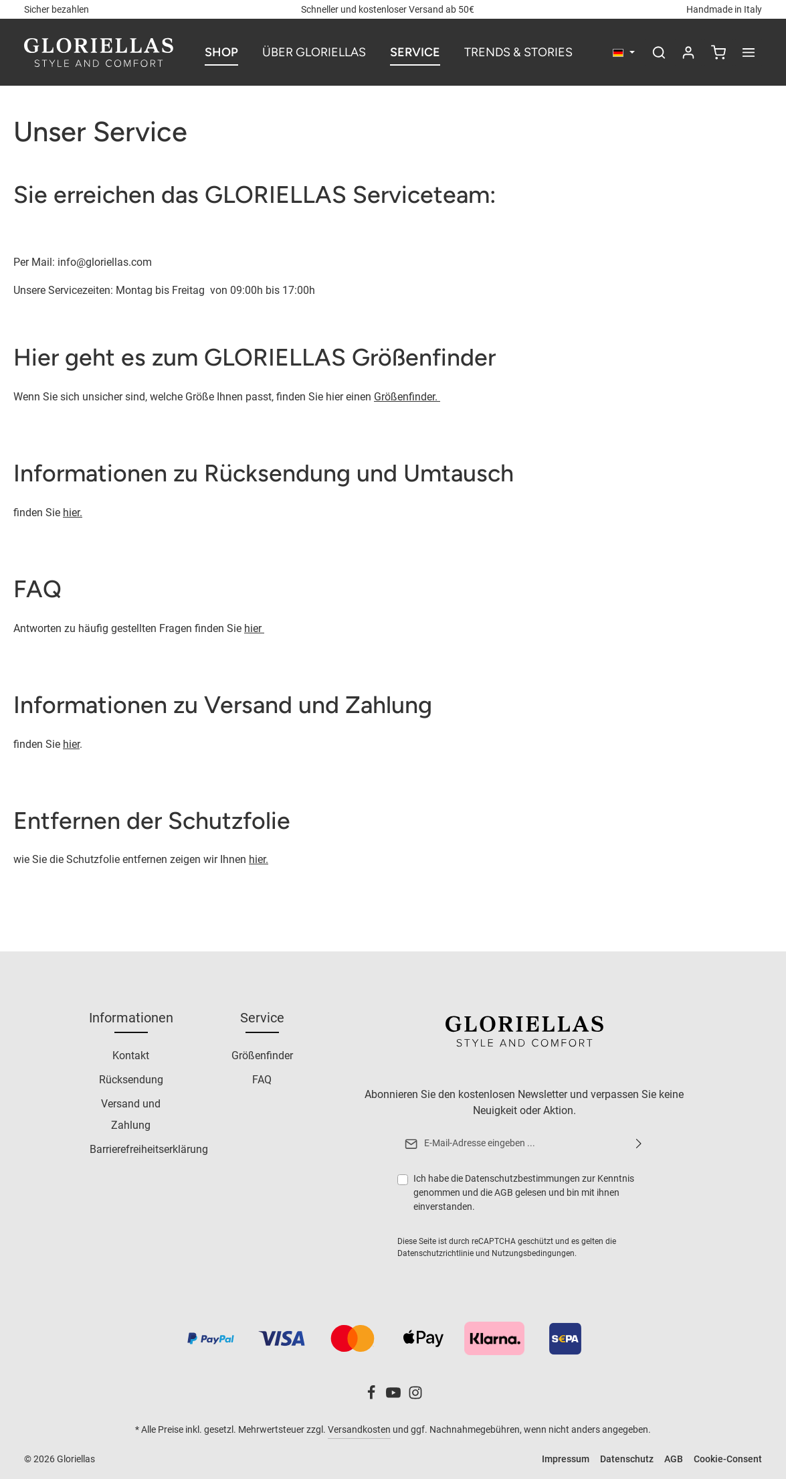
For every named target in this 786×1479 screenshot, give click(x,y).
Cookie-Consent (728, 1459)
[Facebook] (372, 1396)
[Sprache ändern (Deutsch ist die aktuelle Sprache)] (624, 53)
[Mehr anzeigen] (748, 52)
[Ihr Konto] (688, 52)
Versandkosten (359, 1429)
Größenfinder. (407, 396)
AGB (503, 1192)
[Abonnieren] (638, 1144)
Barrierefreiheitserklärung (149, 1150)
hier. (72, 512)
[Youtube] (394, 1396)
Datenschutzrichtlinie (435, 1253)
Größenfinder (262, 1056)
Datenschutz (627, 1459)
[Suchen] (659, 52)
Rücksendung (131, 1080)
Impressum (565, 1459)
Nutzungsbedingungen (532, 1253)
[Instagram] (415, 1396)
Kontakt (130, 1056)
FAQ (262, 1080)
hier (254, 628)
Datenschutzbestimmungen (521, 1178)
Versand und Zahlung (131, 1115)
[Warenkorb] (718, 52)
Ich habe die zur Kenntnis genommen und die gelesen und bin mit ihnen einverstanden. (523, 1192)
